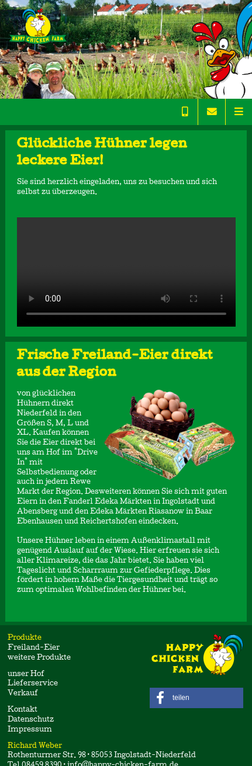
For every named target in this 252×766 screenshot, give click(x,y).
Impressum (30, 730)
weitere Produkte (39, 658)
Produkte (32, 638)
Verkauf (23, 694)
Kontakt (22, 710)
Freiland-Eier (34, 648)
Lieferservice (33, 684)
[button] (196, 698)
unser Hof (26, 674)
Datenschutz (31, 720)
